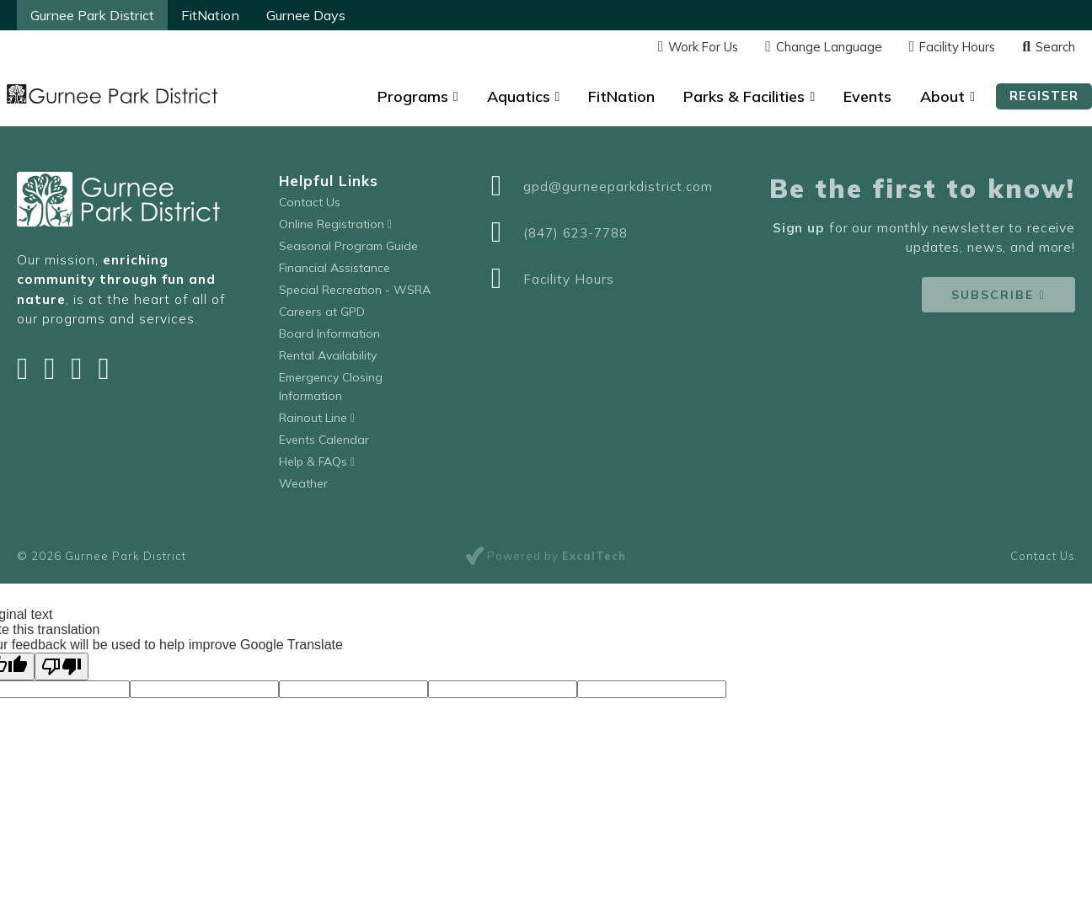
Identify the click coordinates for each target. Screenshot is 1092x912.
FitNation (210, 15)
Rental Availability (328, 355)
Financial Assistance (334, 267)
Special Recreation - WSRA (355, 289)
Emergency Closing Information (331, 386)
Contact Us (309, 202)
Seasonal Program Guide (348, 245)
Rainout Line (317, 417)
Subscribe (992, 294)
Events (867, 96)
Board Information (329, 333)
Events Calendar (324, 439)
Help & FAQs (317, 461)
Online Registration (335, 224)
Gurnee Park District (92, 15)
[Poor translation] (61, 666)
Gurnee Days (305, 15)
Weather (303, 483)
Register (1044, 96)
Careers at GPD (322, 311)
